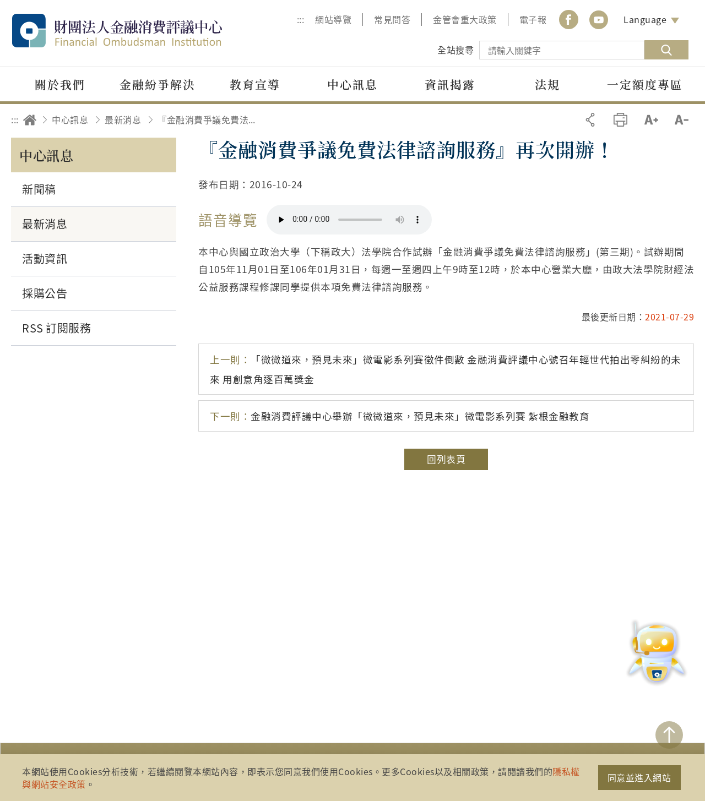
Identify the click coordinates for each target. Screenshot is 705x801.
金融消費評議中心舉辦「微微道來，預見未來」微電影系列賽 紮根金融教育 (399, 416)
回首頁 (29, 119)
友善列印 (620, 119)
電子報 (533, 19)
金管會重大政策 (465, 19)
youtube (599, 19)
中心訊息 (70, 119)
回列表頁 (446, 459)
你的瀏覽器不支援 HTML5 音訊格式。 (349, 220)
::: (301, 19)
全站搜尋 (455, 49)
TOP (669, 735)
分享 (590, 119)
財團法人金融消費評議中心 (140, 30)
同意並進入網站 (639, 777)
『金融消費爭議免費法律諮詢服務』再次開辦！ (210, 119)
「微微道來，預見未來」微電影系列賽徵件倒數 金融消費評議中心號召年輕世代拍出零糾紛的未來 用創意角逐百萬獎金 (445, 368)
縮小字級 (681, 119)
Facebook (568, 19)
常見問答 (392, 19)
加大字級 (651, 119)
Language (644, 19)
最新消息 (123, 119)
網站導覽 (333, 19)
